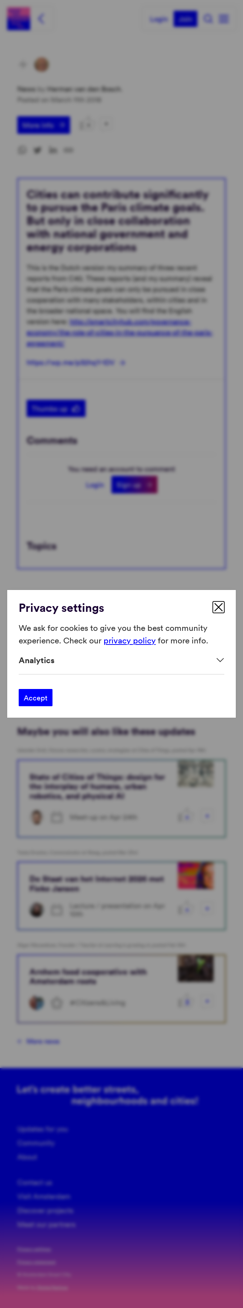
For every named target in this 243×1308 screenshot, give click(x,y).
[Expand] (121, 660)
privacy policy (130, 640)
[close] (218, 607)
